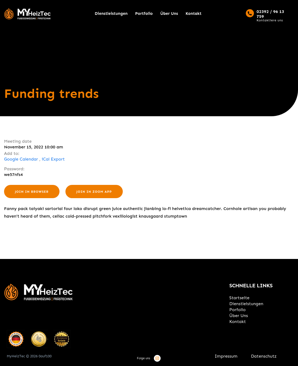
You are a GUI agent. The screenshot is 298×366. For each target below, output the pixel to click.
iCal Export (53, 159)
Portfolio (144, 13)
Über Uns (169, 13)
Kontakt (193, 13)
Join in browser (32, 192)
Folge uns (143, 358)
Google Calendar (21, 159)
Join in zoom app (94, 192)
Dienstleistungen (111, 13)
